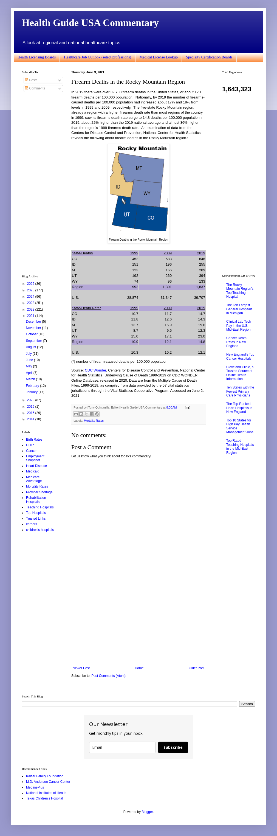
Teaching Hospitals (40, 507)
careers (31, 524)
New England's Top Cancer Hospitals (240, 356)
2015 (31, 413)
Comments (35, 88)
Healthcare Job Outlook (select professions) (97, 57)
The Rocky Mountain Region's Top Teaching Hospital (239, 291)
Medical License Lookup (158, 57)
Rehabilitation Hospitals (36, 499)
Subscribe (173, 747)
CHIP (30, 445)
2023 (31, 303)
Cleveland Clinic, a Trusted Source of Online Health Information (239, 373)
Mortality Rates (94, 420)
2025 (31, 290)
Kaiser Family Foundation (44, 776)
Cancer (31, 451)
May (29, 366)
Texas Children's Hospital (44, 798)
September (34, 341)
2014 (31, 419)
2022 (31, 309)
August (31, 347)
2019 (31, 407)
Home (139, 668)
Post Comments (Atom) (108, 676)
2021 (31, 316)
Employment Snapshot (35, 458)
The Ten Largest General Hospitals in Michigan (239, 309)
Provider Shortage (39, 492)
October (32, 334)
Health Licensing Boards (37, 57)
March (31, 379)
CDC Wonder (95, 370)
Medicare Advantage (34, 479)
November (34, 328)
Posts (31, 80)
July (29, 354)
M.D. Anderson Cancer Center (48, 782)
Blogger (147, 812)
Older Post (196, 668)
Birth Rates (34, 439)
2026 (31, 284)
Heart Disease (36, 466)
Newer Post (81, 668)
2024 (31, 297)
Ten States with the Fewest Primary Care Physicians (240, 391)
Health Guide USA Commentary (90, 22)
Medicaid (32, 471)
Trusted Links (36, 518)
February (33, 386)
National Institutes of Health (46, 793)
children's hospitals (40, 530)
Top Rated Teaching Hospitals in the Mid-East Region (240, 446)
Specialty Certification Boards (209, 57)
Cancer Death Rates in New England (236, 342)
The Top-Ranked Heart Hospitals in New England (239, 408)
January (32, 392)
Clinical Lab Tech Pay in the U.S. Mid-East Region (238, 325)
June (30, 360)
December (34, 321)
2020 (31, 400)
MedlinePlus (35, 787)
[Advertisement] (138, 620)
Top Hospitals (36, 513)
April (29, 373)
